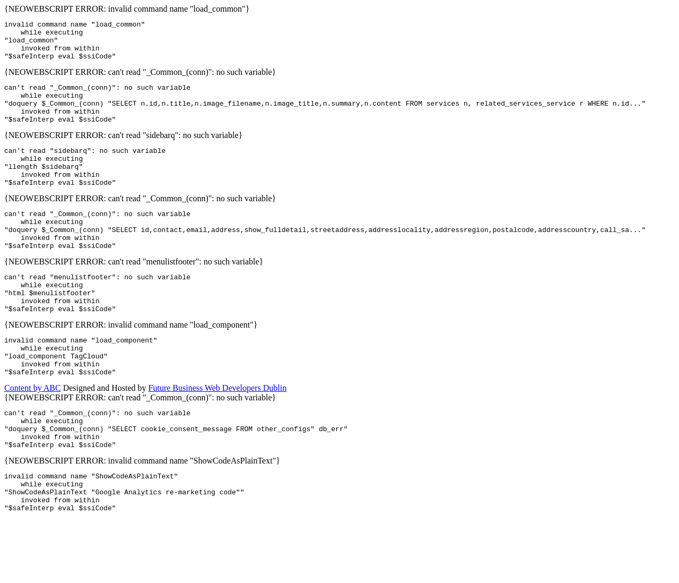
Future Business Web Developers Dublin (218, 435)
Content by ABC (32, 435)
